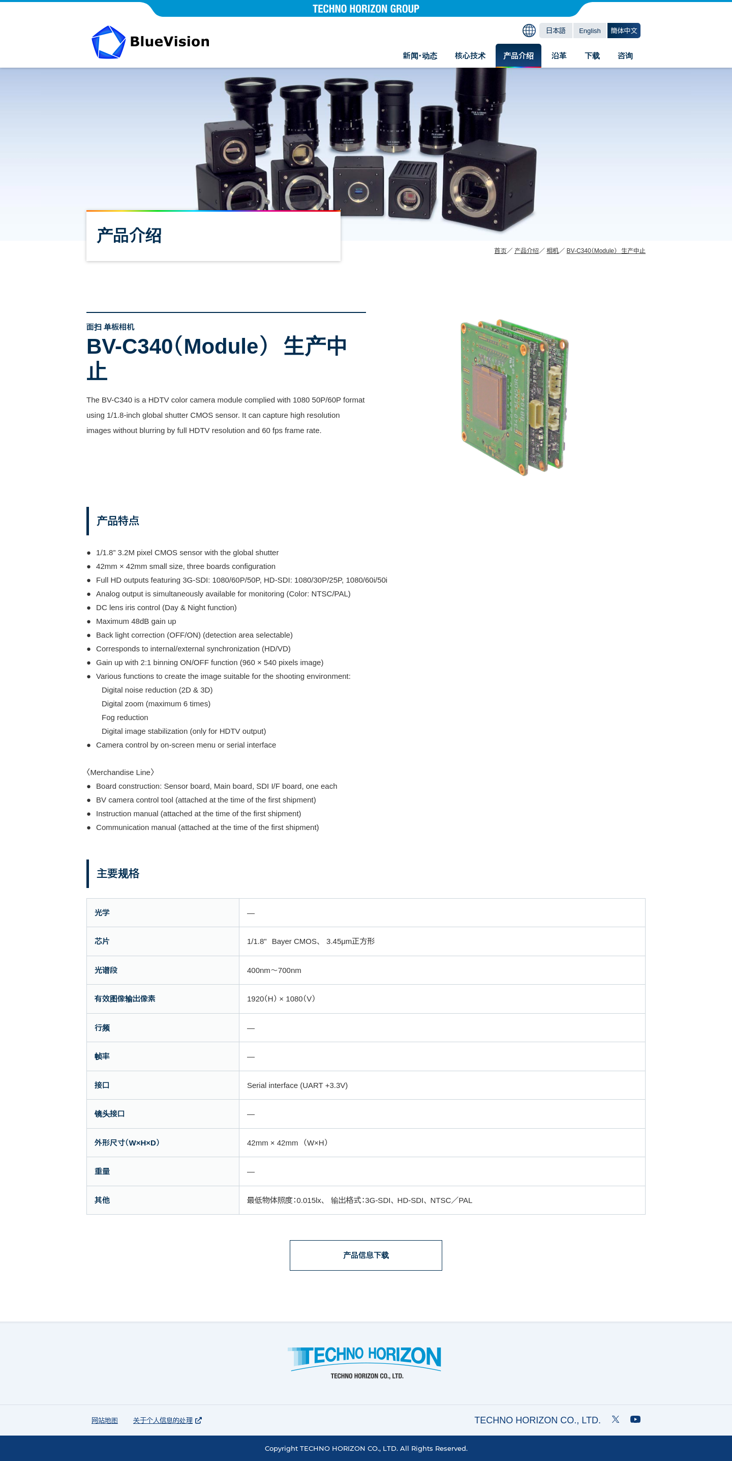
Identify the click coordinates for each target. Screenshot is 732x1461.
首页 (501, 250)
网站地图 (105, 1420)
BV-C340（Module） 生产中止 (606, 250)
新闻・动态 (420, 55)
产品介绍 (518, 55)
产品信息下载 (366, 1255)
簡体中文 (624, 31)
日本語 (556, 31)
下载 (592, 55)
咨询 (625, 55)
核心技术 (470, 55)
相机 (552, 250)
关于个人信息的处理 (167, 1420)
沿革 (559, 55)
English (590, 31)
